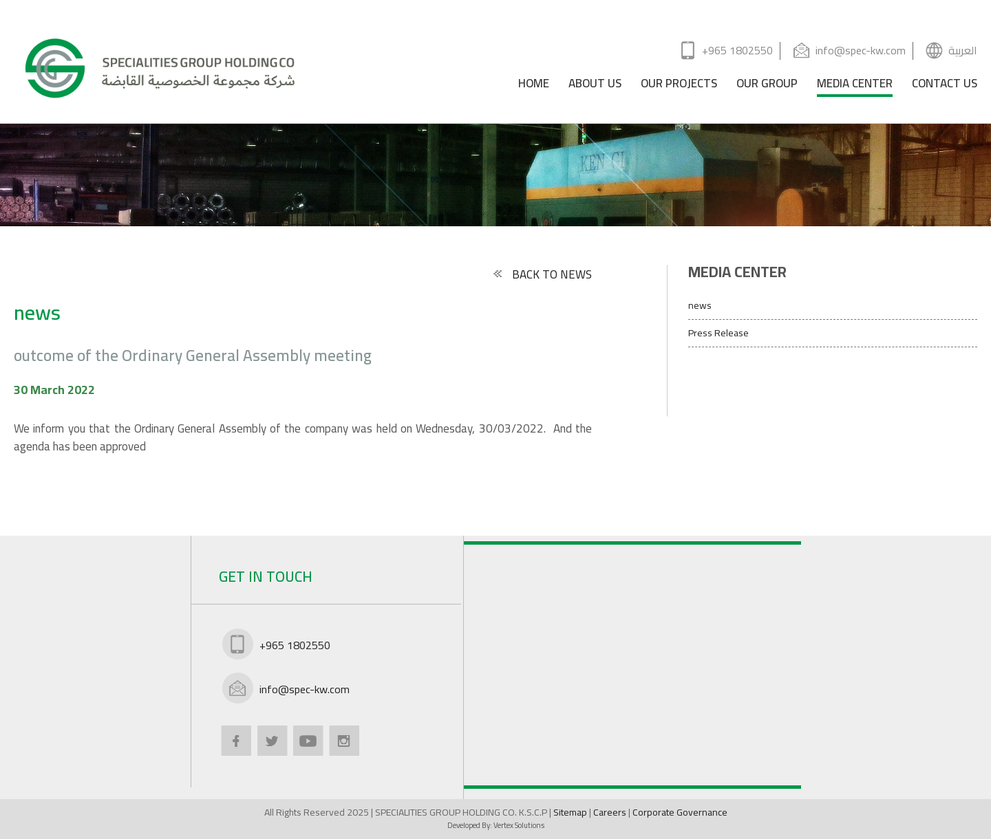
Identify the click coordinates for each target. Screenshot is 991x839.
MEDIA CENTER (855, 85)
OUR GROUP (767, 85)
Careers (610, 812)
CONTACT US (944, 85)
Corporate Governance (679, 812)
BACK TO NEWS (541, 274)
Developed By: (495, 825)
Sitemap (571, 812)
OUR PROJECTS (679, 85)
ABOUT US (594, 85)
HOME (533, 85)
